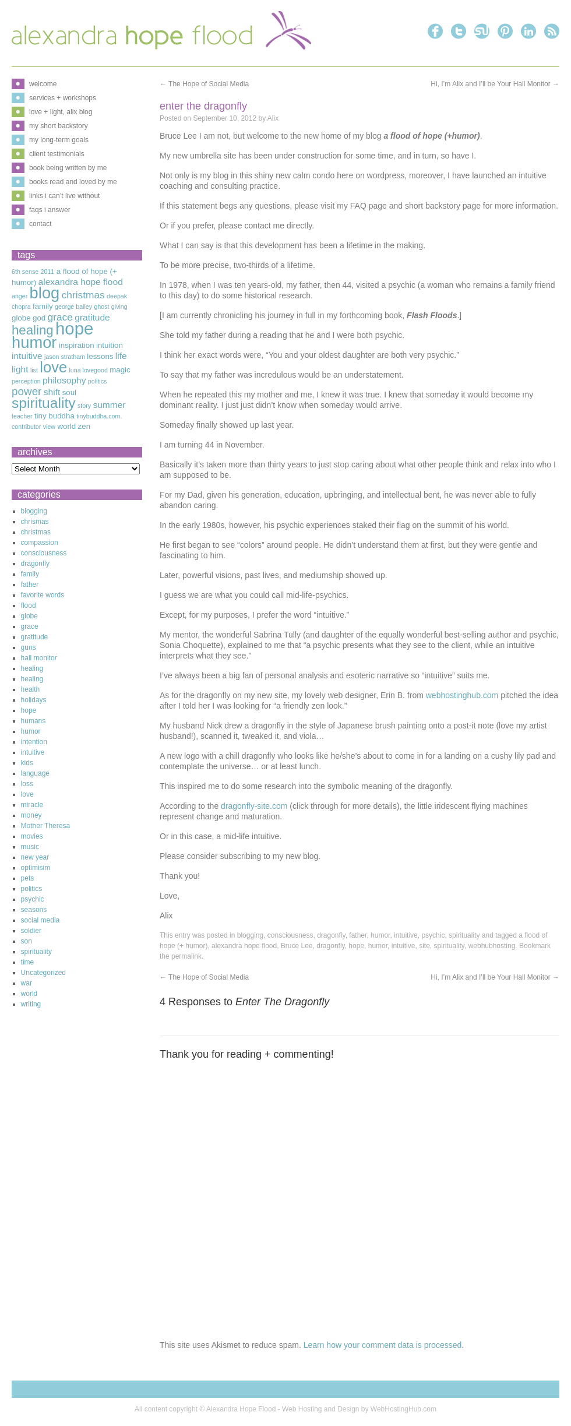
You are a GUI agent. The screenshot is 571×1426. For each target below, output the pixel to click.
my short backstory (58, 126)
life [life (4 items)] (121, 356)
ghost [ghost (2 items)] (101, 306)
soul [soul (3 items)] (69, 392)
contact (40, 224)
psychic (433, 935)
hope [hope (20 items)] (74, 328)
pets (27, 878)
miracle (32, 805)
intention (34, 742)
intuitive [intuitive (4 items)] (27, 356)
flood (28, 605)
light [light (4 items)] (20, 369)
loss (27, 784)
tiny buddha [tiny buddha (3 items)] (54, 415)
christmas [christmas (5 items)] (83, 295)
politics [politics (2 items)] (97, 381)
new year (35, 857)
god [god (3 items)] (39, 318)
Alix (273, 118)
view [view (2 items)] (49, 426)
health (30, 689)
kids (27, 763)
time (27, 962)
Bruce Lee (297, 946)
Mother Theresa (46, 826)
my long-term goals (59, 140)
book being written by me (68, 168)
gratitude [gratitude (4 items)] (92, 317)
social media (40, 920)
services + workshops (62, 98)
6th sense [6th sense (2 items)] (25, 271)
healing (32, 668)
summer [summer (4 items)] (109, 405)
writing (31, 1004)
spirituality (464, 935)
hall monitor (39, 658)
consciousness (290, 935)
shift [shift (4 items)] (52, 392)
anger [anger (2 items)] (19, 296)
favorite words (43, 595)
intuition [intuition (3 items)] (109, 345)
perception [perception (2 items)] (26, 381)
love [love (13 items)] (53, 367)
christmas (36, 532)
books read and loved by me (73, 182)
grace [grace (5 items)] (60, 317)
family (30, 574)
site (424, 946)
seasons (34, 910)
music (30, 847)
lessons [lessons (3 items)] (100, 356)
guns (28, 647)
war (26, 983)
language (35, 773)
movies (32, 836)
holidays (34, 700)
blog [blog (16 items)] (45, 293)
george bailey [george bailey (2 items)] (73, 306)
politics (32, 889)
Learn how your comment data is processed (383, 1345)
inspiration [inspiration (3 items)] (76, 345)
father (357, 935)
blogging (250, 935)
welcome (43, 84)
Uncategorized (43, 973)
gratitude (34, 637)
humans (33, 721)
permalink (186, 956)
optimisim (36, 868)
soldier (31, 931)
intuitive (406, 935)
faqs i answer (50, 210)
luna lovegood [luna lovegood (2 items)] (88, 370)
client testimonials (56, 154)
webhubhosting (492, 946)
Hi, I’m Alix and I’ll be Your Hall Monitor (495, 84)
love (27, 794)
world (29, 994)
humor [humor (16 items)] (34, 342)
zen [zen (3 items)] (84, 426)
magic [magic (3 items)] (120, 369)
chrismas (35, 521)
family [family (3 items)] (43, 306)
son (26, 941)
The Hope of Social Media (204, 84)
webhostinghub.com (462, 695)
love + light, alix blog (60, 112)
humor (380, 935)
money (31, 815)
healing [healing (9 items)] (33, 330)
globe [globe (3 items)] (21, 318)
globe (29, 616)
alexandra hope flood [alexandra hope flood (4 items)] (80, 282)
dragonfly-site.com (252, 806)
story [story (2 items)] (84, 405)
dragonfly (331, 935)
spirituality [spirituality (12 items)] (44, 403)
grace (29, 626)
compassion (39, 542)
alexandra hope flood (244, 946)
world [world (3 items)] (66, 426)
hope (356, 946)
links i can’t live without (64, 196)
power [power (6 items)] (26, 391)
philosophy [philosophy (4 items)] (64, 380)
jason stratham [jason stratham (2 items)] (64, 356)
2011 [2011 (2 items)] (48, 271)
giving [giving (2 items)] (119, 306)
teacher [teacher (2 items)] (22, 416)
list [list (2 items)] (34, 370)
